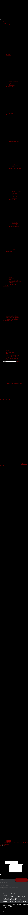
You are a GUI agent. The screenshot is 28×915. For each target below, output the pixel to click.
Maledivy (15, 224)
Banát (11, 279)
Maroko (11, 83)
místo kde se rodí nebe (15, 842)
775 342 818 (6, 907)
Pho (8, 354)
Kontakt (5, 360)
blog (7, 350)
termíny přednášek (12, 317)
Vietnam (14, 198)
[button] (15, 53)
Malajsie (14, 196)
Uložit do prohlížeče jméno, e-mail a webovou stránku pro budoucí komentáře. (12, 876)
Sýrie (13, 166)
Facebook (4, 910)
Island (11, 282)
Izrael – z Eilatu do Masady (11, 899)
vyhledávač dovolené (12, 358)
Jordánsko (15, 165)
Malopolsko (13, 284)
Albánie (11, 278)
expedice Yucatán (5, 399)
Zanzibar (11, 85)
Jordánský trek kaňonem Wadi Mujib (14, 898)
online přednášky (12, 319)
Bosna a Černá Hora (15, 281)
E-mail (2, 863)
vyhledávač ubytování (13, 357)
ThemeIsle (25, 906)
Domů (5, 22)
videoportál (10, 352)
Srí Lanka (15, 223)
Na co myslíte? (4, 873)
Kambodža (15, 193)
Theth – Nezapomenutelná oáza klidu (14, 902)
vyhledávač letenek (12, 355)
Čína (13, 249)
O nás (4, 23)
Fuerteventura (13, 81)
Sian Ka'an (5, 844)
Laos (13, 195)
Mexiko (8, 841)
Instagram (4, 912)
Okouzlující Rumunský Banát (12, 901)
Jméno (2, 861)
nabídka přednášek (12, 316)
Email (4, 908)
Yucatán (11, 113)
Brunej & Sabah (16, 191)
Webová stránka (5, 864)
